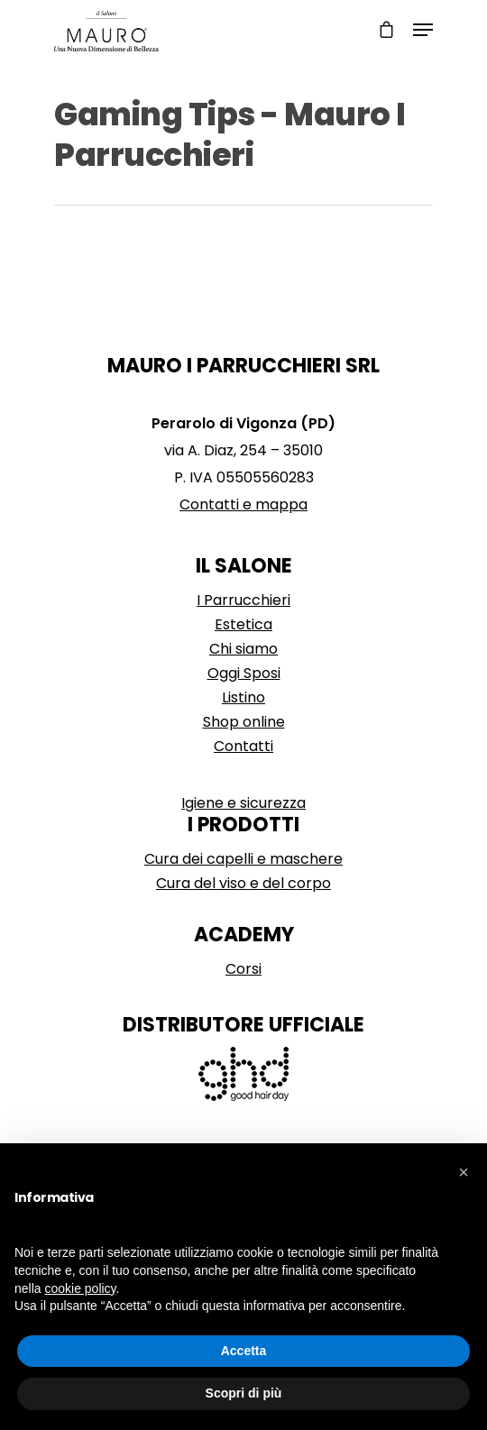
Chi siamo (243, 648)
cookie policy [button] (79, 1288)
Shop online (244, 721)
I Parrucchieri (243, 600)
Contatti (243, 746)
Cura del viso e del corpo (243, 883)
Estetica (243, 624)
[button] (463, 1172)
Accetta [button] (244, 1350)
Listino (243, 697)
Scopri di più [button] (244, 1393)
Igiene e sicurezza (243, 803)
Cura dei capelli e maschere (243, 858)
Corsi (243, 968)
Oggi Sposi (243, 673)
